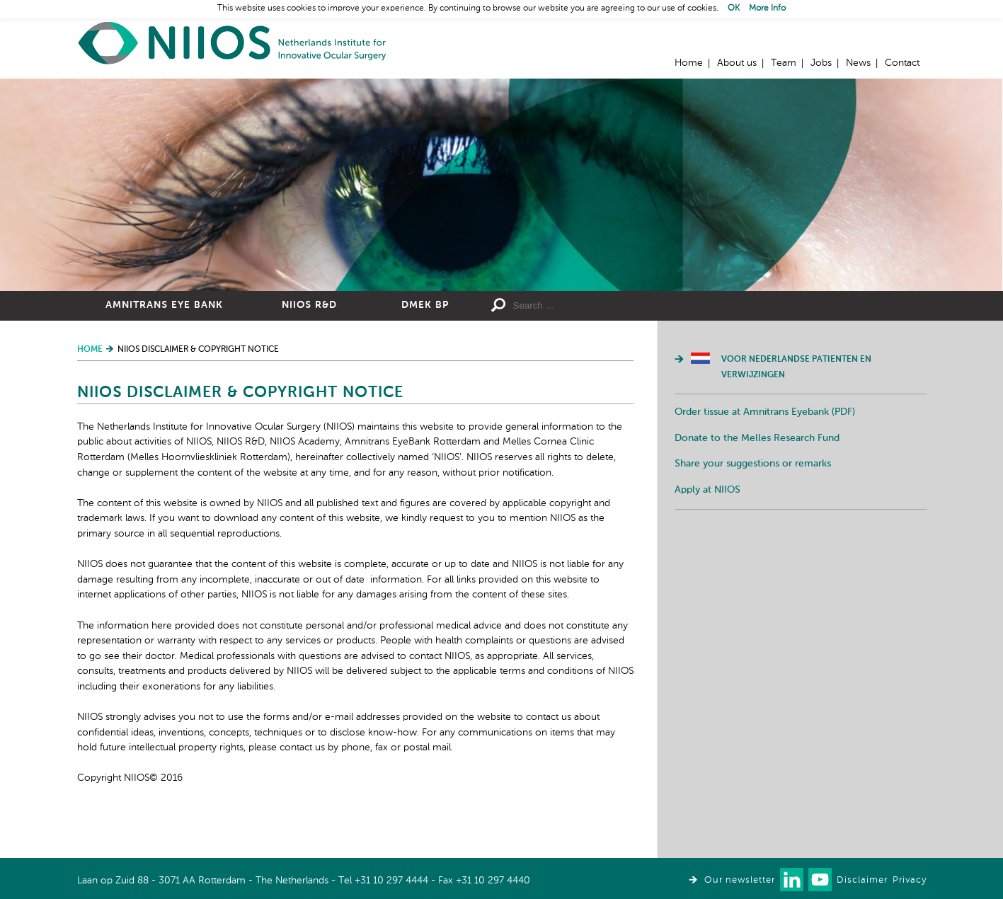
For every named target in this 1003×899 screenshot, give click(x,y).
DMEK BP (425, 305)
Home (233, 43)
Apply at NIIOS (707, 490)
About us (737, 63)
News (858, 63)
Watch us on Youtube (820, 879)
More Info (767, 8)
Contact (902, 63)
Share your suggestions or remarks (753, 464)
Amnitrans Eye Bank (164, 305)
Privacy (910, 880)
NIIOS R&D (309, 305)
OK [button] (734, 8)
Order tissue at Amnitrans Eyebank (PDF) (765, 412)
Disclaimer (862, 880)
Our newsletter (739, 880)
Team (783, 63)
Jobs (821, 63)
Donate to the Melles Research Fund (757, 438)
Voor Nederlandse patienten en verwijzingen (796, 367)
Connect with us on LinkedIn (791, 879)
